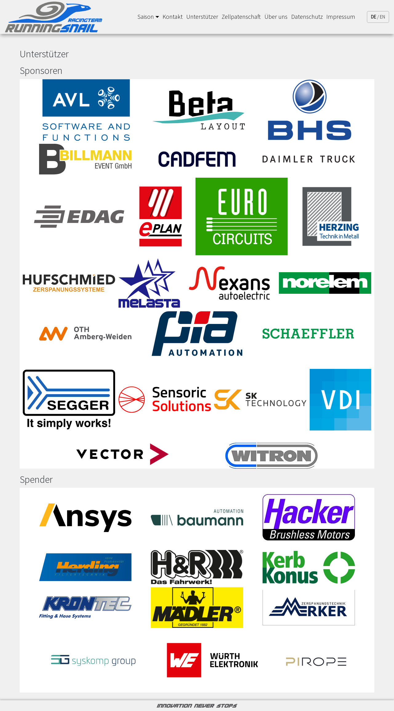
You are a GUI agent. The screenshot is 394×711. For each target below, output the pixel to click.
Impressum (340, 17)
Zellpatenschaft (241, 17)
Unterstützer (202, 17)
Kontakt (173, 17)
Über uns (275, 17)
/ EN (378, 17)
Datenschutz (307, 17)
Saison (145, 17)
